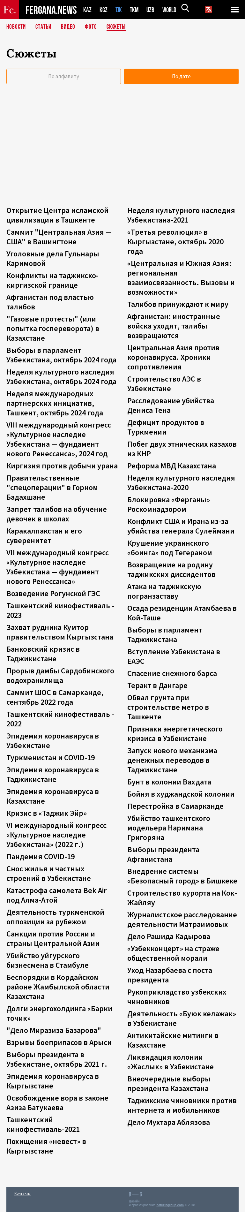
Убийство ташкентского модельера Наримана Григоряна (168, 827)
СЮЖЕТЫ (119, 27)
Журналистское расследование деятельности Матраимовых (182, 919)
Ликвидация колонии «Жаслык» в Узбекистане (170, 1062)
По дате (181, 76)
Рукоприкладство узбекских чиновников (176, 996)
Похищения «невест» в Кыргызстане (46, 1146)
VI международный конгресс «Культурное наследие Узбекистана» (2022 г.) (56, 834)
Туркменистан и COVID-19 (50, 757)
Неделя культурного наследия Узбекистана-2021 (181, 215)
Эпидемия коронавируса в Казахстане (52, 796)
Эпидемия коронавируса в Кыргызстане (52, 1081)
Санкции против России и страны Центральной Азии (53, 938)
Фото (93, 27)
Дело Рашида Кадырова (168, 936)
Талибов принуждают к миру (177, 304)
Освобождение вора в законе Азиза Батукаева (57, 1102)
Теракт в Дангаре (157, 685)
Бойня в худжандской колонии (180, 794)
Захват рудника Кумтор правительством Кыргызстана (59, 632)
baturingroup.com (170, 1205)
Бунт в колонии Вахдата (169, 782)
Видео (70, 27)
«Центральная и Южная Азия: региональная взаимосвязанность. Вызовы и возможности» (181, 277)
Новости (16, 27)
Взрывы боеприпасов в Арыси (59, 1042)
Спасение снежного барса (172, 673)
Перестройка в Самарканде (175, 806)
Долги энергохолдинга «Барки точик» (59, 1013)
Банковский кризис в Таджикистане (43, 653)
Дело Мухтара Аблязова (168, 1122)
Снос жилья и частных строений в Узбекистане (48, 873)
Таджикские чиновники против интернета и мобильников (182, 1105)
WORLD (171, 10)
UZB (152, 10)
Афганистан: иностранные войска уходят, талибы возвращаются (173, 325)
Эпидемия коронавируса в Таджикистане (52, 774)
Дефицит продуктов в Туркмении (165, 427)
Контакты (22, 1193)
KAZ (87, 10)
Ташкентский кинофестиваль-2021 (43, 1124)
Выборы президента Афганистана (163, 854)
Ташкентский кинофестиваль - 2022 (60, 719)
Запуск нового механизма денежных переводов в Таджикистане (172, 760)
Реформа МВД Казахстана (171, 466)
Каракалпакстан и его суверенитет (44, 535)
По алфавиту (63, 76)
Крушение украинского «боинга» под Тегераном (169, 547)
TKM (135, 10)
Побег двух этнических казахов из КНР (182, 448)
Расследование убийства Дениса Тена (170, 405)
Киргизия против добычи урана (62, 466)
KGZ (104, 10)
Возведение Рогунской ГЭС (53, 593)
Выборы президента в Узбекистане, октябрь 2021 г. (56, 1059)
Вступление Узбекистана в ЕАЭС (173, 656)
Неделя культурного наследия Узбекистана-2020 (181, 482)
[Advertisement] (122, 154)
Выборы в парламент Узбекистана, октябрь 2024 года (61, 355)
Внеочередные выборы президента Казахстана (169, 1083)
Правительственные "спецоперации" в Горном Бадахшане (52, 487)
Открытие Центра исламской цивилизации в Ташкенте (57, 215)
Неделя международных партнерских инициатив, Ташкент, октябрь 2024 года (54, 403)
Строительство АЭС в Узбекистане (164, 383)
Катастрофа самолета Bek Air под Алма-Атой (56, 895)
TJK (119, 10)
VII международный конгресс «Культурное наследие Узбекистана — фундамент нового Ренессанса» (57, 567)
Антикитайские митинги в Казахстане (173, 1040)
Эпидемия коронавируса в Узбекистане (52, 740)
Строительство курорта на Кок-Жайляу (182, 897)
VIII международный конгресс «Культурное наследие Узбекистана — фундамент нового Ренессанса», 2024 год (58, 439)
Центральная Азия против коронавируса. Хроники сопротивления (173, 357)
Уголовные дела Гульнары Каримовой (52, 258)
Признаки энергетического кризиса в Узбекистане (175, 733)
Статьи (44, 27)
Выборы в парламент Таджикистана (164, 634)
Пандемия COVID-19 (40, 856)
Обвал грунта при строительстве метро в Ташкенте (168, 707)
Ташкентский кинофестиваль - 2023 (60, 610)
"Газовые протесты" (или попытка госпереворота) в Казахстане (52, 328)
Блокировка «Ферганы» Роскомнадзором (168, 504)
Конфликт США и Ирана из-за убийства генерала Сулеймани (180, 526)
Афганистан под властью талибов (50, 302)
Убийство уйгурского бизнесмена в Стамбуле (47, 960)
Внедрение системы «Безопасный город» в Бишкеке (182, 876)
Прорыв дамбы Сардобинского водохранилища (60, 675)
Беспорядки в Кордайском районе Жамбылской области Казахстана (57, 986)
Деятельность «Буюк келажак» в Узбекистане (181, 1018)
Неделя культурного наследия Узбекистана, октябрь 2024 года (61, 376)
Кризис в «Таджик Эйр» (46, 813)
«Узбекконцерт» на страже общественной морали (173, 953)
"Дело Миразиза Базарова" (53, 1030)
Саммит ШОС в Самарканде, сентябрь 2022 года (54, 697)
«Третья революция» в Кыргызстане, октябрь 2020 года (175, 241)
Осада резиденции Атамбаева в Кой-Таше (182, 613)
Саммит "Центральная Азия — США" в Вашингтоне (59, 236)
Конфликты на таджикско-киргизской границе (52, 280)
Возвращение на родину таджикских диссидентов (171, 569)
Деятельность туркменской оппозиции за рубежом (55, 917)
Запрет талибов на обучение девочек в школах (56, 514)
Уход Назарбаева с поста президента (169, 975)
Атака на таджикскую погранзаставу (164, 591)
